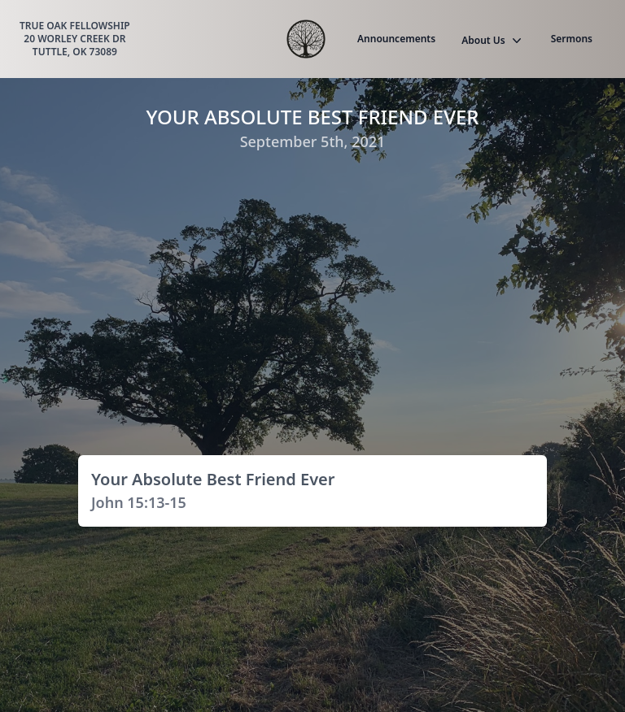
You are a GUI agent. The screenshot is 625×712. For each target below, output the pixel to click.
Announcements (396, 39)
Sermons (571, 39)
